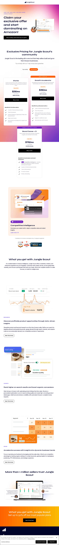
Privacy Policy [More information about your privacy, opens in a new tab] (31, 538)
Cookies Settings (5, 541)
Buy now (16, 100)
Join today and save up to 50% (16, 37)
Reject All (52, 541)
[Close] (56, 537)
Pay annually (34, 69)
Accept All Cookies (41, 541)
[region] (29, 540)
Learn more (15, 232)
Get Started (9, 335)
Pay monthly (25, 69)
